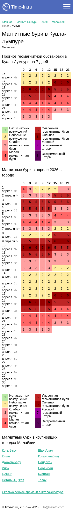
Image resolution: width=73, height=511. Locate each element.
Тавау (42, 480)
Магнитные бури (27, 21)
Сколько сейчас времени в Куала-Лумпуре (32, 492)
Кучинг (6, 474)
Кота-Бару (9, 450)
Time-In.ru (21, 7)
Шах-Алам (45, 450)
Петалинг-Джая (13, 480)
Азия (44, 21)
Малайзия (58, 21)
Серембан (45, 468)
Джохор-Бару (11, 462)
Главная (7, 21)
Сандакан (45, 462)
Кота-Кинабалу (49, 456)
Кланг (6, 456)
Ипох (5, 468)
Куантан (44, 474)
